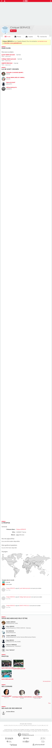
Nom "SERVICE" (10, 650)
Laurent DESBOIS (37, 697)
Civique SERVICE (10, 588)
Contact (15, 729)
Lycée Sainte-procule (8, 54)
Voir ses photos (46, 681)
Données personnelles (7, 731)
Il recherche (43, 36)
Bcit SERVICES (10, 631)
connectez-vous (42, 41)
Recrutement (45, 729)
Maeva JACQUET (10, 82)
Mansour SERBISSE (11, 644)
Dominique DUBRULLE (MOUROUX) (22, 697)
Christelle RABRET (7, 696)
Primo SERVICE (10, 626)
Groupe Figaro (34, 731)
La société (32, 729)
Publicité (22, 729)
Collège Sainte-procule (9, 59)
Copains (30, 36)
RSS (18, 729)
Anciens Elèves (10, 711)
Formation (27, 729)
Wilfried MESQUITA (11, 87)
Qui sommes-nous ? (8, 729)
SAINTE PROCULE (7, 63)
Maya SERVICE (10, 640)
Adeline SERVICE (10, 622)
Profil (8, 36)
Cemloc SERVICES (11, 635)
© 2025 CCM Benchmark (43, 731)
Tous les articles (38, 729)
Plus (49, 703)
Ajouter (14, 30)
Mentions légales (26, 731)
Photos (19, 36)
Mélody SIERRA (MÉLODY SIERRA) (15, 77)
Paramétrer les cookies (18, 731)
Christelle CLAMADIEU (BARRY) (14, 72)
